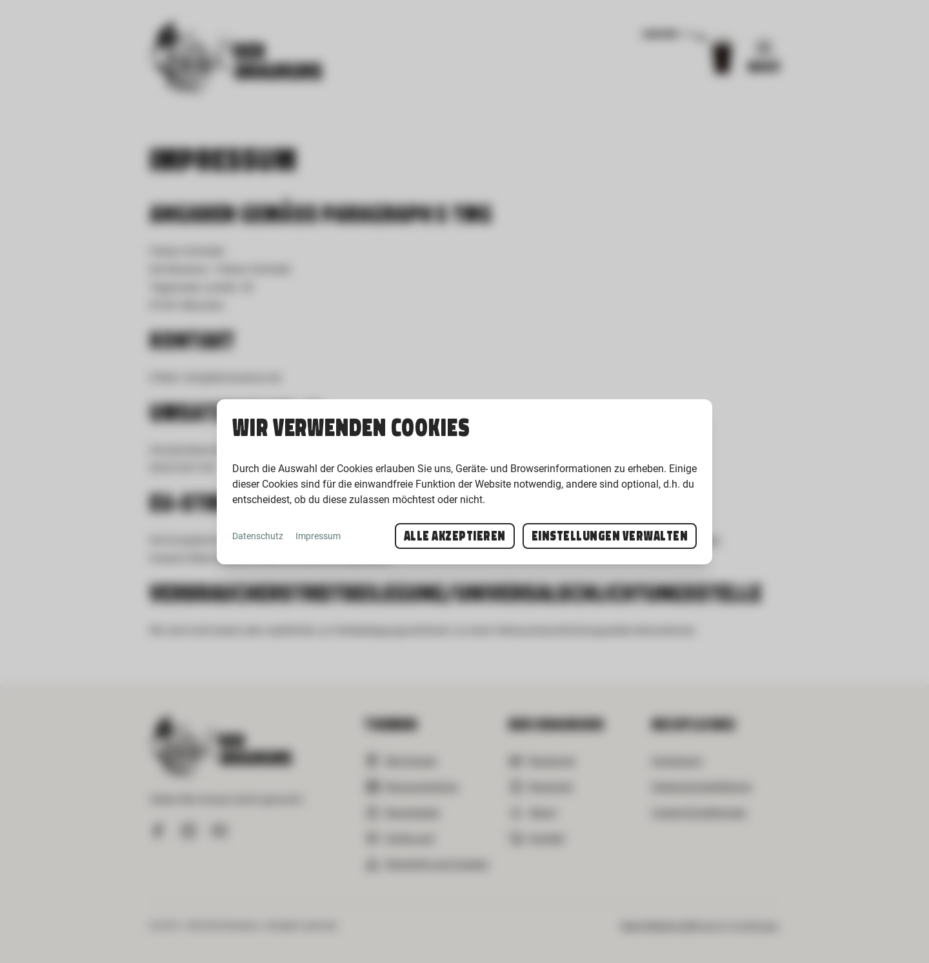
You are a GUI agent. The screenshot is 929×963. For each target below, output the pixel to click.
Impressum (318, 536)
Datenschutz (257, 536)
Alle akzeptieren (455, 536)
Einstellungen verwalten (610, 536)
